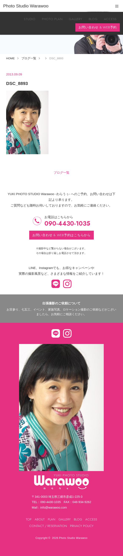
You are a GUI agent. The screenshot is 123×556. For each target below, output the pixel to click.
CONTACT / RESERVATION (48, 526)
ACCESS (110, 19)
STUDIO (30, 19)
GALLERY (75, 19)
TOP (29, 519)
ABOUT (40, 519)
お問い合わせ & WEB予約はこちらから (61, 235)
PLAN (51, 519)
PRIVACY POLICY (82, 526)
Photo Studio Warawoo (73, 538)
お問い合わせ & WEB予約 (98, 27)
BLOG (93, 19)
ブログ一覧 (61, 172)
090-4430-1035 (67, 223)
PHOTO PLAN (52, 19)
